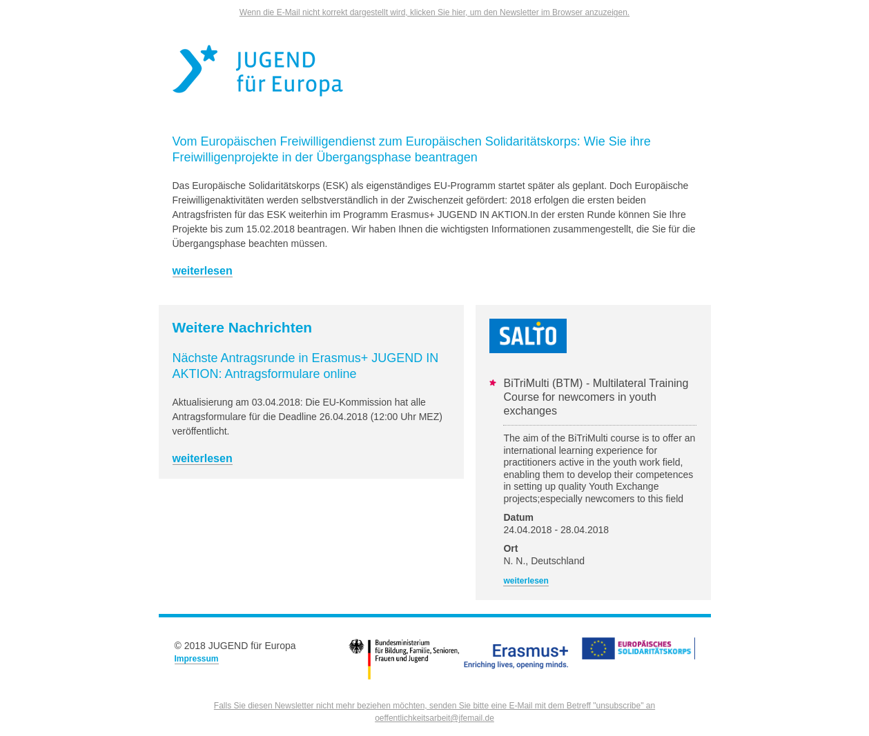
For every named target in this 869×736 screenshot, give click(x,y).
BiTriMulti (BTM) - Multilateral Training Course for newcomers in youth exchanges (595, 397)
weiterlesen (203, 271)
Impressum (197, 659)
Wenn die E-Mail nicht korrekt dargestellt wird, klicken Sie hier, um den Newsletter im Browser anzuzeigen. (434, 12)
